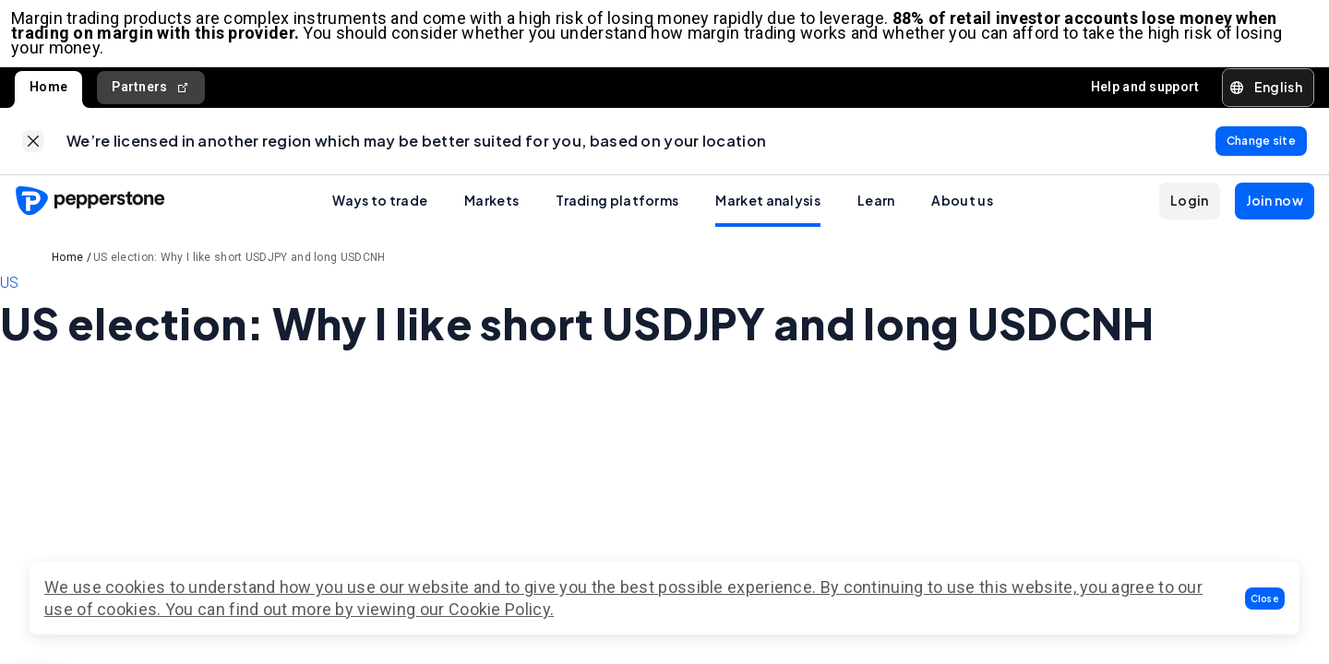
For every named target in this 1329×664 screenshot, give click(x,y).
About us (961, 215)
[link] (33, 152)
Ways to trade (379, 215)
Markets (491, 215)
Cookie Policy (499, 609)
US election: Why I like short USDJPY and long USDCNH (239, 272)
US (9, 297)
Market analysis (767, 215)
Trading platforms (617, 215)
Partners (151, 94)
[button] (1265, 598)
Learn (876, 215)
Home (48, 94)
